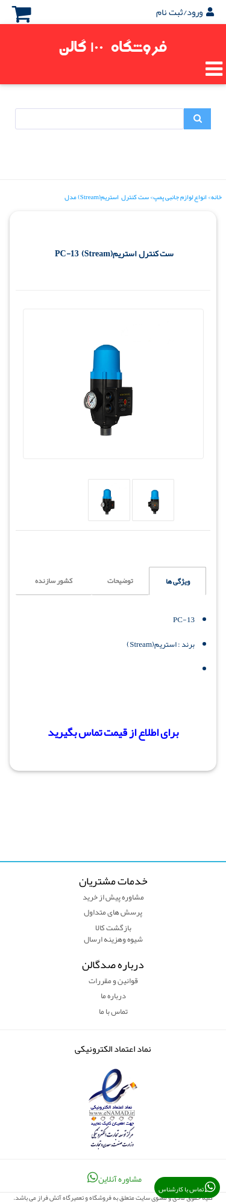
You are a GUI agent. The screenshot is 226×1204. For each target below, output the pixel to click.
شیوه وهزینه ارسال (113, 940)
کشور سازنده (53, 580)
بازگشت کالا (113, 928)
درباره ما (113, 996)
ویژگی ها (178, 581)
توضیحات (120, 580)
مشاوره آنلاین (113, 1178)
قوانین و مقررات (113, 981)
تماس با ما (113, 1012)
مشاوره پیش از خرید (113, 898)
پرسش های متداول (113, 913)
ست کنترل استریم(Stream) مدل (106, 196)
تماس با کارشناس (187, 1188)
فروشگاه (113, 47)
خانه (216, 197)
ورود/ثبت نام (185, 12)
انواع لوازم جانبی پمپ (180, 197)
